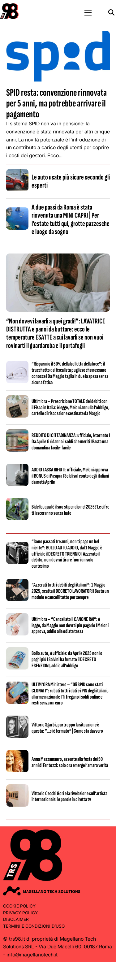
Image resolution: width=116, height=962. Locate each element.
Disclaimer (16, 919)
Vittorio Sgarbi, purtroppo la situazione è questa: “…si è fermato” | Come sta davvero (67, 728)
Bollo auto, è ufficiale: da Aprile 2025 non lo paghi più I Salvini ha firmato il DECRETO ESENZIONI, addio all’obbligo (67, 659)
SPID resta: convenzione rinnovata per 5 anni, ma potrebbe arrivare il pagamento (56, 103)
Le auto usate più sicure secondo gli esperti (71, 181)
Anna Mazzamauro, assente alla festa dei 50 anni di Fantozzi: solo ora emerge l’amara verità (70, 762)
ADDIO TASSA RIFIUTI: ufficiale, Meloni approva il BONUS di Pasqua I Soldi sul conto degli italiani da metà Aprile (70, 475)
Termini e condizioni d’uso (34, 926)
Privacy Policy (20, 912)
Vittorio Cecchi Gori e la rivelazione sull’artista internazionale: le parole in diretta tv (69, 796)
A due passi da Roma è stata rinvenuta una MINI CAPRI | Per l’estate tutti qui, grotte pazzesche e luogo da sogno (71, 219)
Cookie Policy (19, 906)
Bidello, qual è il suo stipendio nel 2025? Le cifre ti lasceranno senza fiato (70, 510)
